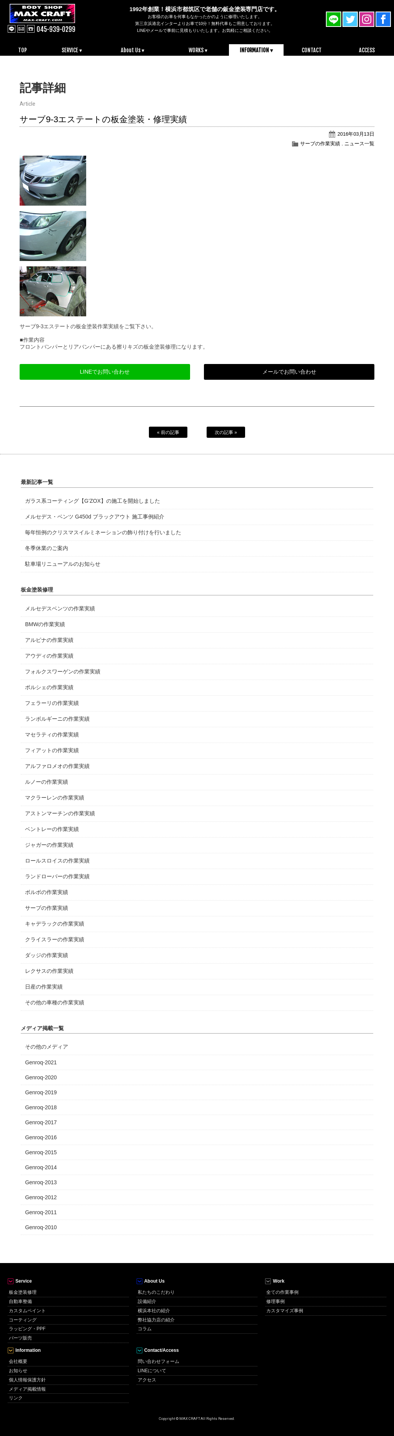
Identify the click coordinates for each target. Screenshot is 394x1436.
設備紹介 (147, 1301)
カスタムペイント (27, 1310)
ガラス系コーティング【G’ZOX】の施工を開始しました (92, 501)
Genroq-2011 (41, 1212)
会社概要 (18, 1361)
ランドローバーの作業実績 (57, 876)
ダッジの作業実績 (46, 955)
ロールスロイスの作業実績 (57, 861)
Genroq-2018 (41, 1107)
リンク (16, 1398)
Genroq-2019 (41, 1092)
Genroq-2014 (41, 1167)
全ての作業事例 (282, 1292)
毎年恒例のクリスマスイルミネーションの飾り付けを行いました (103, 532)
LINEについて (152, 1370)
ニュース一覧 (359, 143)
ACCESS (367, 50)
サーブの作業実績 (320, 143)
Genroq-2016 (41, 1137)
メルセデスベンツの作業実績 (60, 608)
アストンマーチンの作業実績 (60, 813)
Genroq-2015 (41, 1152)
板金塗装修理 (23, 1292)
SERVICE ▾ (72, 50)
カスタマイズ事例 (284, 1310)
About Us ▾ (132, 50)
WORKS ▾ (198, 50)
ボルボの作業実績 (46, 892)
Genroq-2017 (41, 1122)
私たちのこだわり (156, 1292)
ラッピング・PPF (27, 1328)
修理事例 (275, 1301)
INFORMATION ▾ (256, 50)
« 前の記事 (168, 432)
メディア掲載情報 (27, 1389)
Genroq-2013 (41, 1182)
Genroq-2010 (41, 1227)
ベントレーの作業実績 (52, 829)
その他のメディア (46, 1047)
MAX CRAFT (51, 19)
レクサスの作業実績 (49, 971)
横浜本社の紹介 (154, 1310)
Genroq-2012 (41, 1197)
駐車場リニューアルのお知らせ (62, 564)
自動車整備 (20, 1301)
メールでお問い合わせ (289, 372)
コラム (145, 1328)
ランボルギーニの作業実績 (57, 719)
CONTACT (312, 50)
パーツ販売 (20, 1338)
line (11, 29)
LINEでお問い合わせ (105, 372)
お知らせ (18, 1370)
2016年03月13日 (355, 134)
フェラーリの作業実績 (52, 703)
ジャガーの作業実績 (49, 845)
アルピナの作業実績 (49, 640)
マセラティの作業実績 (52, 734)
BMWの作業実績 (45, 624)
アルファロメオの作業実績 (57, 766)
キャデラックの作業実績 (54, 924)
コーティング (23, 1320)
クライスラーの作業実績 (54, 939)
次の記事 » (226, 432)
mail (21, 29)
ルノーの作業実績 (46, 782)
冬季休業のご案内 (46, 548)
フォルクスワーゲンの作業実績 (62, 671)
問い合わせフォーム (158, 1361)
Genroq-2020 (41, 1077)
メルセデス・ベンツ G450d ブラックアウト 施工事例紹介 (94, 517)
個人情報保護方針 (27, 1380)
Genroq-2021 (41, 1062)
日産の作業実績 (44, 987)
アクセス (147, 1380)
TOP (22, 50)
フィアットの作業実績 (52, 750)
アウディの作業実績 (49, 656)
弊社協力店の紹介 (156, 1320)
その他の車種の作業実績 (54, 1002)
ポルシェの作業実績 (49, 687)
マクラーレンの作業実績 (54, 797)
